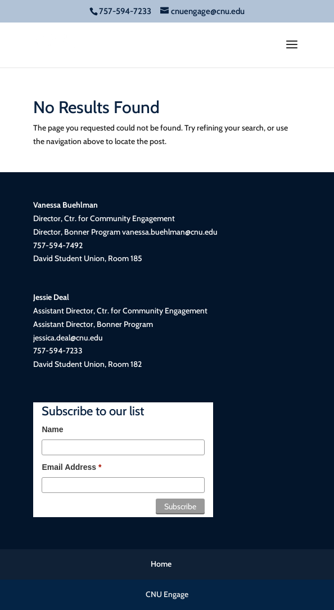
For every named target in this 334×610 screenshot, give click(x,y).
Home (161, 564)
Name (52, 429)
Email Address (71, 467)
